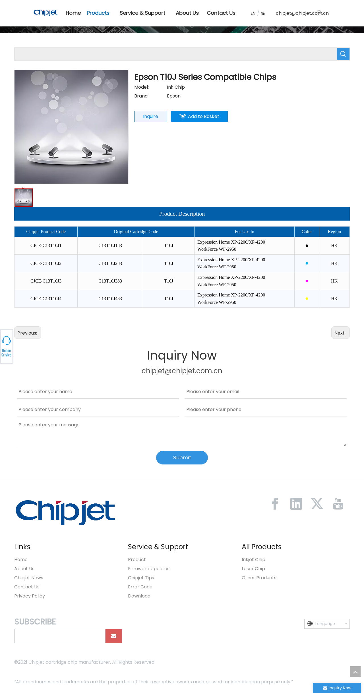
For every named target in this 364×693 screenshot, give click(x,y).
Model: (141, 87)
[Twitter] (317, 503)
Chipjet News (28, 577)
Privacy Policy (29, 596)
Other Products (259, 577)
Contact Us (27, 587)
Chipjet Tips (141, 577)
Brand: (141, 96)
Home (21, 559)
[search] (59, 636)
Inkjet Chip (253, 559)
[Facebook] (275, 503)
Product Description (182, 214)
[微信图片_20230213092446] (65, 512)
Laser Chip (253, 568)
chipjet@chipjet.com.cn (302, 13)
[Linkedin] (296, 503)
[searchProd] (176, 54)
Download (139, 596)
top (355, 671)
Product (137, 559)
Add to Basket (203, 116)
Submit (182, 457)
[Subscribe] (113, 636)
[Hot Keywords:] (319, 12)
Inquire (150, 116)
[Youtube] (338, 503)
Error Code (140, 587)
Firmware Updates (148, 568)
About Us (24, 568)
